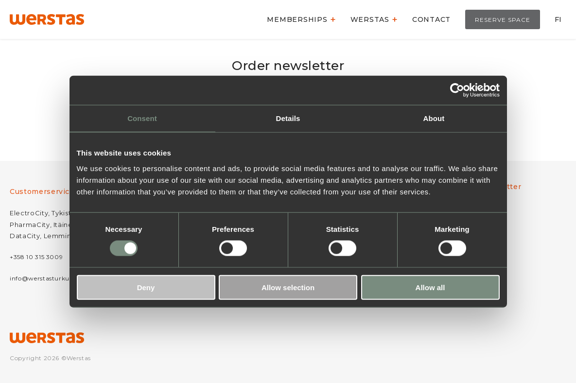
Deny (146, 287)
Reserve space (502, 19)
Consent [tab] (142, 118)
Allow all (430, 287)
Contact (431, 19)
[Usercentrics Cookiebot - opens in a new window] (457, 90)
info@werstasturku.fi (42, 278)
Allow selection (288, 287)
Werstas (369, 19)
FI (558, 19)
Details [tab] (288, 118)
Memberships (297, 19)
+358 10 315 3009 (36, 257)
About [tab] (434, 118)
